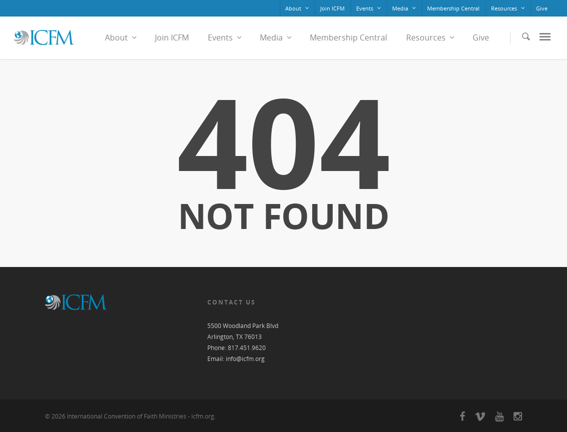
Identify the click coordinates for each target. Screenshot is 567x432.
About (297, 8)
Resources (508, 8)
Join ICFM (332, 8)
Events (369, 8)
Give (542, 8)
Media (404, 8)
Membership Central (453, 8)
